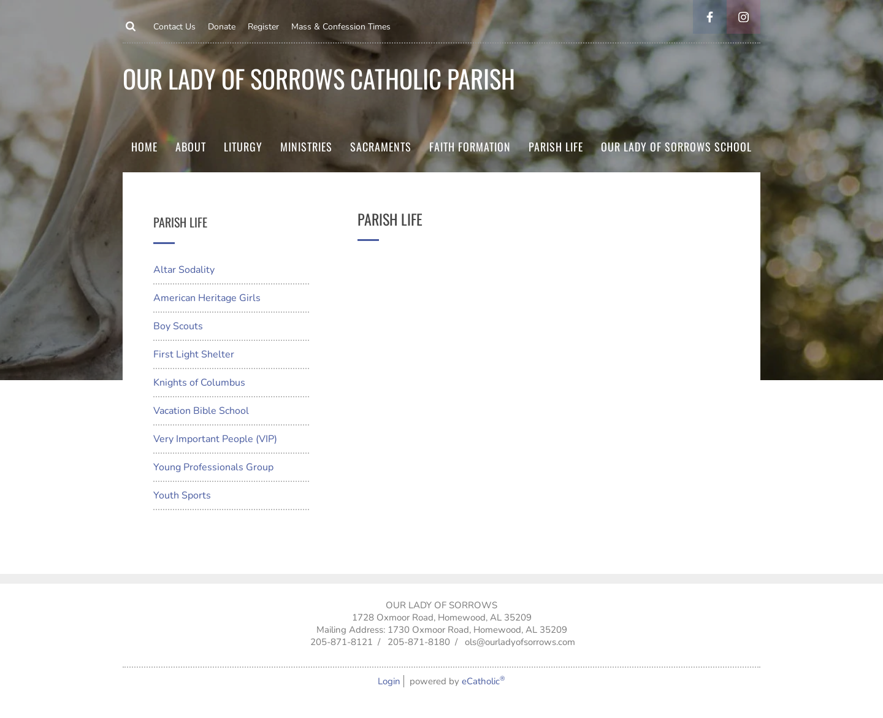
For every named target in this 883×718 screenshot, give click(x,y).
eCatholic (483, 681)
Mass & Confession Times (341, 26)
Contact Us (174, 26)
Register (263, 26)
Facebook (710, 17)
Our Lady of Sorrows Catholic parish (319, 78)
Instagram (743, 17)
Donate (221, 26)
